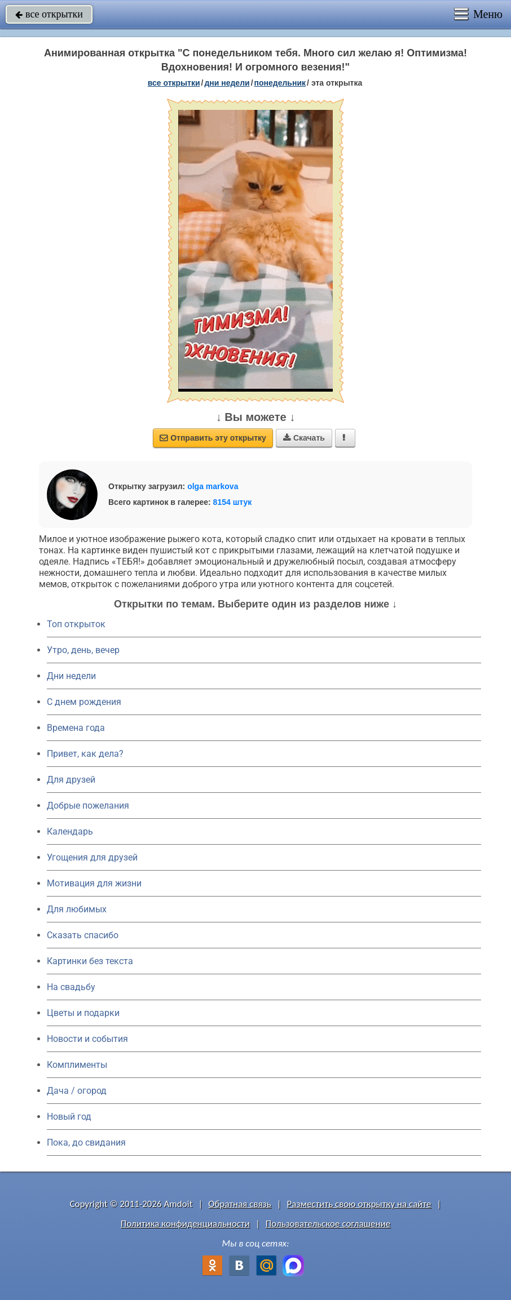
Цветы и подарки (83, 1013)
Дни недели (71, 676)
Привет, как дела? (85, 753)
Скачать (304, 437)
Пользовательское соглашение (328, 1224)
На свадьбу (71, 987)
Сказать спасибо (82, 935)
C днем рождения (84, 701)
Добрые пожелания (88, 805)
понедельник (280, 82)
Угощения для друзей (92, 857)
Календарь (70, 831)
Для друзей (71, 779)
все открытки (49, 14)
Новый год (69, 1116)
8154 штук (232, 502)
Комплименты (77, 1064)
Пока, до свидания (86, 1142)
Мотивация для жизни (94, 883)
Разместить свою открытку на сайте (359, 1204)
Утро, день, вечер (83, 650)
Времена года (76, 727)
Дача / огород (77, 1090)
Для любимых (77, 909)
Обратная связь (239, 1204)
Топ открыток (76, 624)
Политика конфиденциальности (185, 1224)
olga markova (212, 486)
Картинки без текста (90, 961)
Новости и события (87, 1038)
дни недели (226, 82)
